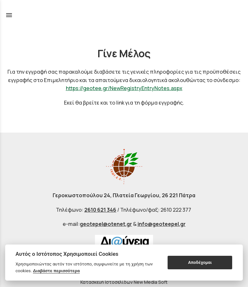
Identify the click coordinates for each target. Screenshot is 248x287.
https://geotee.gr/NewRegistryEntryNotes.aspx (124, 88)
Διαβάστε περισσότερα (56, 270)
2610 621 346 (100, 209)
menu (9, 15)
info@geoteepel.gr (162, 223)
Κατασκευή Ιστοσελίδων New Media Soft (124, 282)
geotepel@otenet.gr (106, 223)
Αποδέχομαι (200, 262)
